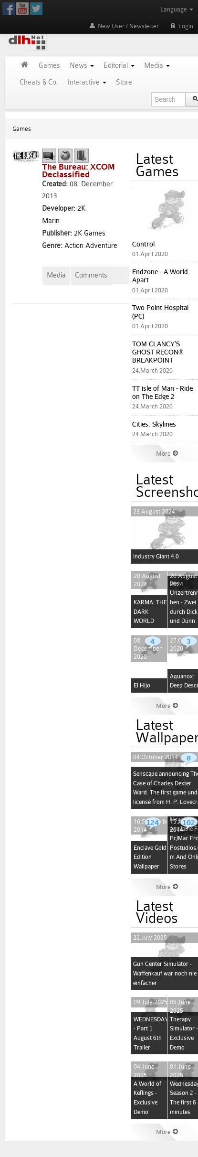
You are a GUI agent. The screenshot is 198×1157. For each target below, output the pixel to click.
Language (176, 9)
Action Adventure (90, 246)
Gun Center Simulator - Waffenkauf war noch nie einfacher (165, 973)
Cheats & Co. (39, 82)
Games (49, 66)
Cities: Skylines (154, 424)
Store (124, 82)
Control (143, 244)
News (82, 66)
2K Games (89, 233)
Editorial (119, 66)
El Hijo (142, 685)
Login (180, 26)
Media (157, 66)
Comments (91, 275)
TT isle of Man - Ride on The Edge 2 (162, 392)
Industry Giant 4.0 (156, 556)
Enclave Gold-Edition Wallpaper (151, 857)
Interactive (87, 82)
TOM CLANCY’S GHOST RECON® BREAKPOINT (158, 352)
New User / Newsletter (123, 26)
